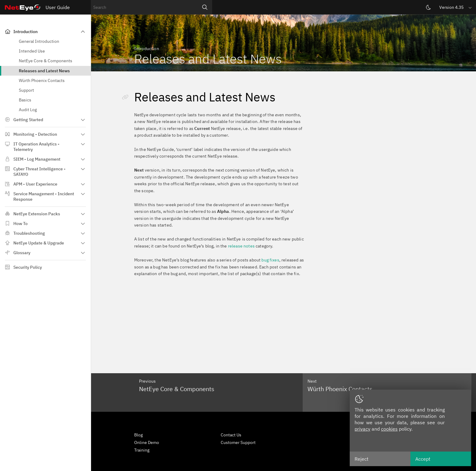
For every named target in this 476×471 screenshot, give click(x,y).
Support (26, 90)
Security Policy (27, 267)
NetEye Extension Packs (36, 214)
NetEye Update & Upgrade (38, 243)
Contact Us (231, 435)
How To (20, 223)
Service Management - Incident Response (43, 196)
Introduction (25, 31)
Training (141, 450)
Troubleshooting (29, 233)
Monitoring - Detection (35, 134)
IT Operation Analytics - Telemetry (36, 146)
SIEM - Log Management (36, 159)
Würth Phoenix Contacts (42, 80)
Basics (25, 100)
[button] (456, 7)
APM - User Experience (35, 184)
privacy (362, 429)
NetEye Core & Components (45, 60)
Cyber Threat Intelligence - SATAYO (39, 171)
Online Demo (146, 442)
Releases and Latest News (44, 70)
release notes (241, 246)
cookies (389, 429)
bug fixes (270, 260)
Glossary (21, 252)
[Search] (205, 7)
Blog (138, 435)
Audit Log (28, 109)
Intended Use (32, 51)
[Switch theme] (428, 7)
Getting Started (28, 119)
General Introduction (39, 41)
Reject (362, 459)
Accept (422, 459)
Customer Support (238, 442)
